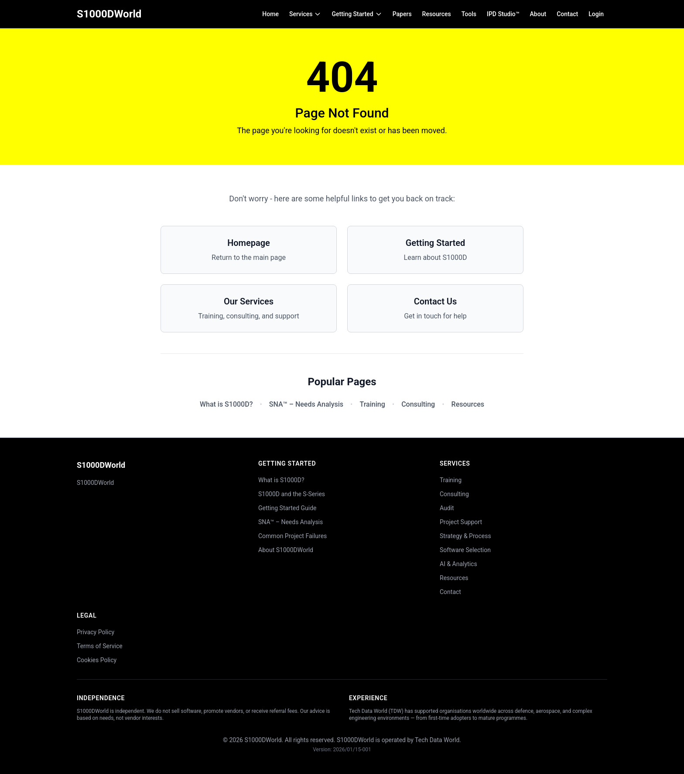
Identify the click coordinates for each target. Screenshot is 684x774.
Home (270, 13)
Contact (567, 13)
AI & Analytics (458, 563)
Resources (436, 13)
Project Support (461, 521)
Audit (447, 507)
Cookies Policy (96, 660)
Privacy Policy (95, 632)
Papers (402, 13)
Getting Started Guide (287, 507)
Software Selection (465, 549)
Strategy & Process (465, 535)
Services (305, 13)
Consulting (418, 404)
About (538, 13)
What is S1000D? (226, 404)
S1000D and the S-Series (291, 494)
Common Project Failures (292, 535)
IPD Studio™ (503, 13)
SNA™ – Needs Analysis (306, 404)
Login (596, 13)
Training (372, 404)
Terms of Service (100, 646)
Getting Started (357, 13)
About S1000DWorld (285, 549)
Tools (469, 13)
